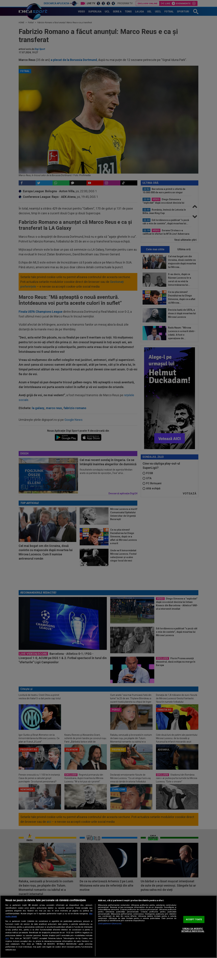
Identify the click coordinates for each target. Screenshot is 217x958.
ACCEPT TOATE (194, 919)
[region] (108, 926)
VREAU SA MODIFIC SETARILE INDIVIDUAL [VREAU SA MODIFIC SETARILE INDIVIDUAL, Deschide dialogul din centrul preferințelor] (192, 930)
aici (7, 938)
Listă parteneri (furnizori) (109, 924)
